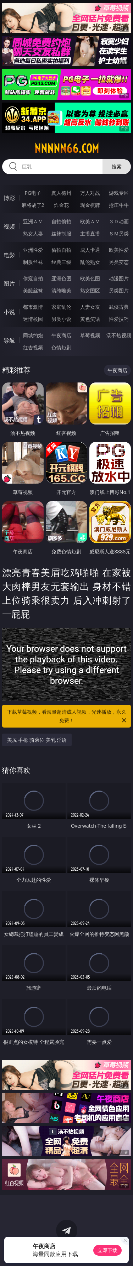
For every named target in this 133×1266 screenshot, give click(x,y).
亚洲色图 (61, 278)
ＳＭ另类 (119, 233)
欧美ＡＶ (90, 221)
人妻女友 (90, 306)
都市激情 (33, 306)
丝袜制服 (61, 233)
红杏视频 (33, 347)
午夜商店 (61, 335)
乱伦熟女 (90, 262)
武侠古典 (119, 306)
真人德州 (61, 192)
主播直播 (90, 233)
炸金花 (61, 205)
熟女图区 (90, 290)
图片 (9, 283)
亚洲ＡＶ (33, 221)
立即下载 (107, 1250)
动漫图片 (119, 278)
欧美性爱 (119, 249)
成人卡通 (90, 249)
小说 (9, 312)
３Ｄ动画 (119, 221)
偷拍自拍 (61, 249)
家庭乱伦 (61, 306)
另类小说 (61, 319)
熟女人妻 (33, 233)
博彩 (9, 198)
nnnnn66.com (66, 148)
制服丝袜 (33, 262)
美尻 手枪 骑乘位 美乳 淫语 (37, 739)
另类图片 (119, 290)
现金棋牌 (90, 205)
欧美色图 (90, 278)
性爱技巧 (119, 319)
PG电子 (32, 192)
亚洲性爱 (33, 249)
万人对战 (90, 192)
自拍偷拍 (61, 221)
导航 (9, 340)
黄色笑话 (90, 319)
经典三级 (61, 262)
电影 (9, 255)
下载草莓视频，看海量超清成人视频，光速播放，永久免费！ (67, 716)
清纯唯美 (61, 290)
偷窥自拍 (33, 278)
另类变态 (119, 262)
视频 (9, 226)
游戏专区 (119, 192)
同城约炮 (33, 335)
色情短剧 (61, 347)
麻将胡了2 (33, 205)
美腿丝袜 (33, 290)
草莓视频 (90, 335)
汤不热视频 (118, 335)
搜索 (117, 166)
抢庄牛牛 (119, 205)
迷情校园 (33, 319)
